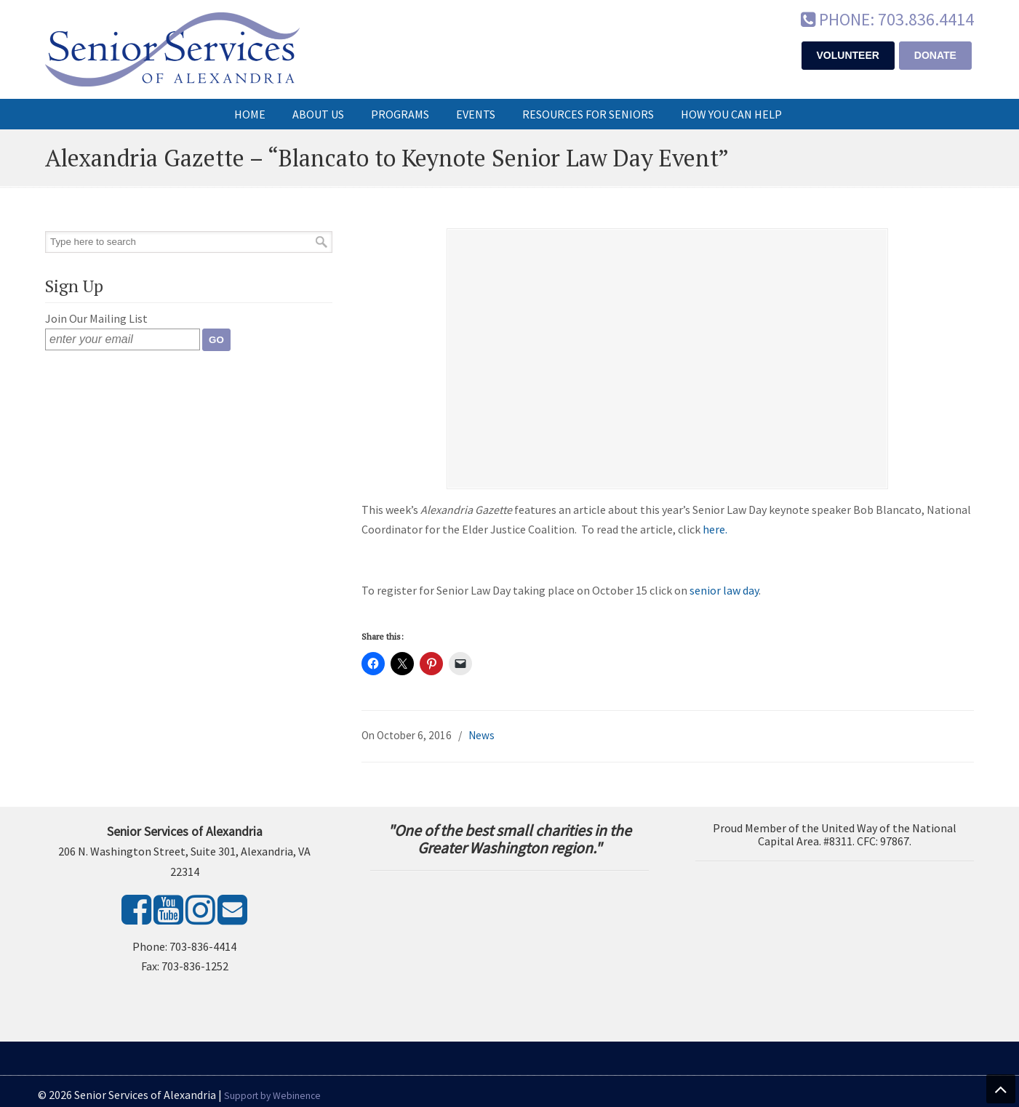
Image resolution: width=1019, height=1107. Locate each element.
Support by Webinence (272, 1096)
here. (715, 530)
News (481, 737)
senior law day (724, 591)
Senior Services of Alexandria (172, 49)
